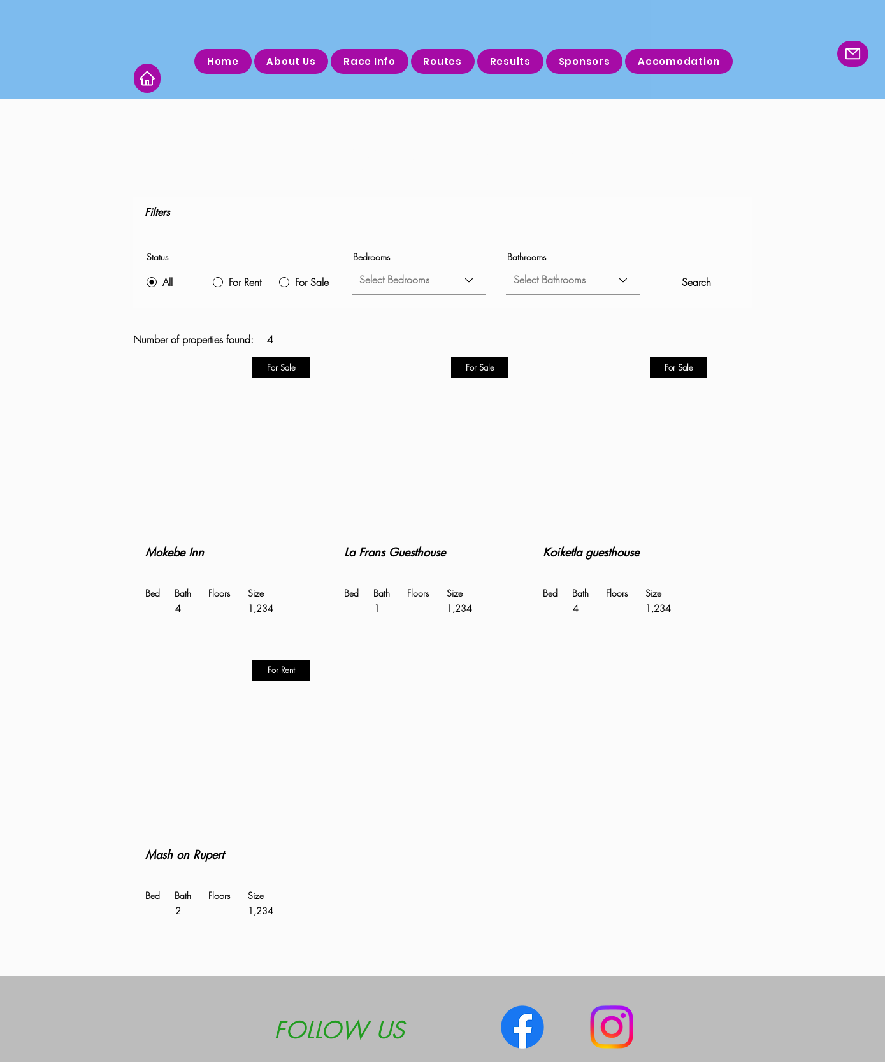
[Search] (697, 282)
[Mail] (852, 54)
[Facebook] (522, 1027)
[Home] (147, 78)
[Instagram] (611, 1027)
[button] (443, 61)
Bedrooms (371, 257)
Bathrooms (526, 257)
